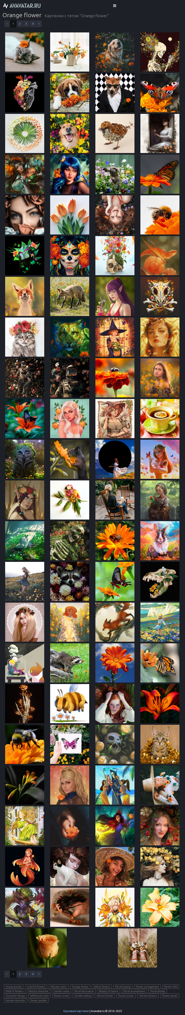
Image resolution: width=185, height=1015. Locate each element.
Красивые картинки (76, 1011)
